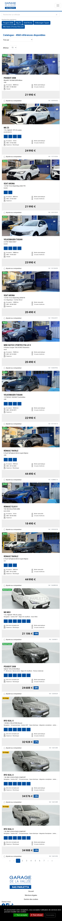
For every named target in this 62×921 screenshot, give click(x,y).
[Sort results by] (21, 39)
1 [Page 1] (18, 861)
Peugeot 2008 (8, 23)
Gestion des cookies (31, 899)
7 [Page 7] (43, 861)
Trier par (6, 40)
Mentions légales (31, 895)
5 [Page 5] (35, 861)
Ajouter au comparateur (14, 101)
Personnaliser (50, 915)
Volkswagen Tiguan (42, 23)
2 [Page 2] (22, 861)
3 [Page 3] (26, 861)
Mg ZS (18, 23)
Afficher (6, 48)
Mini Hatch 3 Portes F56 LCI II (13, 27)
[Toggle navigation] (58, 5)
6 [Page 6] (39, 861)
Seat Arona (28, 23)
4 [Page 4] (31, 861)
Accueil (31, 891)
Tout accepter (20, 915)
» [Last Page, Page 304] (52, 861)
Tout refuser (36, 915)
